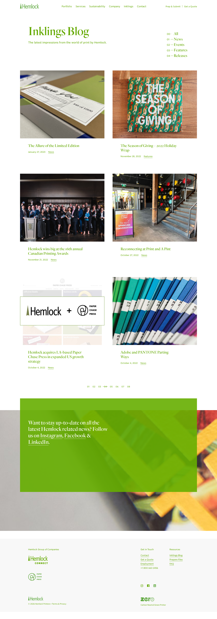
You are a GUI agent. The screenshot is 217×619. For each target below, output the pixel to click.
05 (111, 386)
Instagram (51, 435)
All (176, 33)
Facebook (75, 435)
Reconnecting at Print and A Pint (146, 248)
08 (128, 386)
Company (114, 6)
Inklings (128, 6)
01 (88, 386)
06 (117, 386)
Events (179, 44)
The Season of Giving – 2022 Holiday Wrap (149, 147)
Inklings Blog (176, 555)
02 (94, 386)
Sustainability (97, 6)
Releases (180, 55)
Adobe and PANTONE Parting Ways (144, 354)
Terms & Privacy (59, 604)
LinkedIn (38, 441)
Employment (147, 564)
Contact (141, 6)
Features (180, 50)
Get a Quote (190, 6)
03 (99, 386)
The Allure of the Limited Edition (53, 145)
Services (80, 6)
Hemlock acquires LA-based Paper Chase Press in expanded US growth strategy (56, 356)
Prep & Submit (173, 6)
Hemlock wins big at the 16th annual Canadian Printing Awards (55, 250)
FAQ (172, 564)
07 (122, 386)
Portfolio (67, 6)
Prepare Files (176, 559)
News (178, 39)
